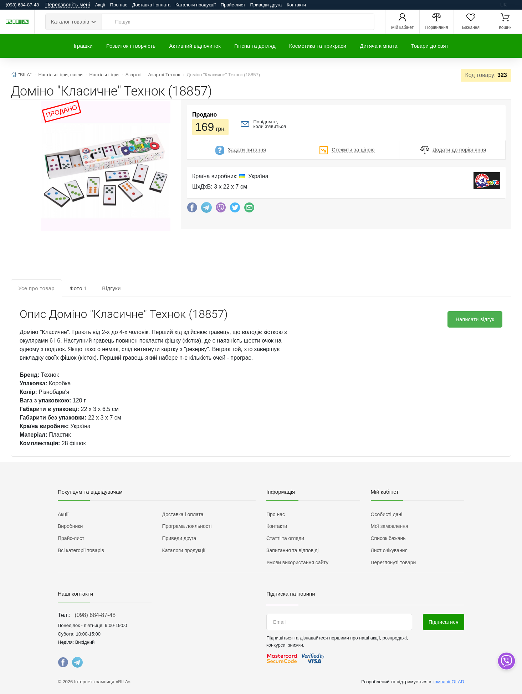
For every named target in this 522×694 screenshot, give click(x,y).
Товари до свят (430, 46)
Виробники (70, 526)
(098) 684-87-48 (95, 615)
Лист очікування (389, 550)
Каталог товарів (70, 22)
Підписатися (444, 622)
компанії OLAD (448, 681)
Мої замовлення (389, 526)
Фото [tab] (78, 288)
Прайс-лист (233, 4)
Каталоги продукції (195, 4)
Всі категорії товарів (81, 550)
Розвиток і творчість (130, 46)
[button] (105, 167)
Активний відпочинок (195, 46)
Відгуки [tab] (111, 288)
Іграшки (82, 46)
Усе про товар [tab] (36, 288)
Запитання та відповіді (292, 550)
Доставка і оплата (151, 4)
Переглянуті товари (393, 562)
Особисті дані (387, 514)
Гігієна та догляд (255, 46)
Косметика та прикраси (318, 46)
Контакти (296, 4)
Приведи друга (266, 4)
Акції (100, 4)
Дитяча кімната (378, 46)
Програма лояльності (187, 526)
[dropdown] (506, 661)
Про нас (118, 4)
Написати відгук (475, 319)
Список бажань (388, 538)
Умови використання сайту (297, 562)
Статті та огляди (285, 538)
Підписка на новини (290, 594)
